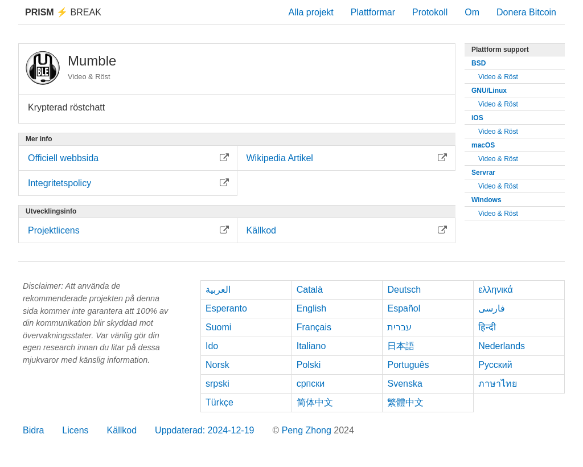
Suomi (218, 327)
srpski (217, 383)
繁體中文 (405, 402)
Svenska (404, 383)
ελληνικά (495, 289)
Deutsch (404, 289)
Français (314, 327)
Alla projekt (311, 12)
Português (408, 365)
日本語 (400, 346)
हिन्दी (487, 327)
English (311, 308)
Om (472, 12)
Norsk (217, 365)
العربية (218, 289)
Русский (495, 365)
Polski (309, 365)
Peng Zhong (308, 430)
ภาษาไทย (497, 383)
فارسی (491, 308)
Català (310, 289)
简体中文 (315, 402)
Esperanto (226, 308)
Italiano (311, 346)
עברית (399, 327)
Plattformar (373, 12)
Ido (212, 346)
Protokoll (429, 12)
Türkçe (219, 402)
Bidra (33, 430)
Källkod (122, 430)
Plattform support (500, 50)
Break (63, 12)
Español (403, 308)
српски (311, 383)
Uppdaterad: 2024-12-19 (204, 430)
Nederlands (501, 346)
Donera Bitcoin (526, 12)
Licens (75, 430)
